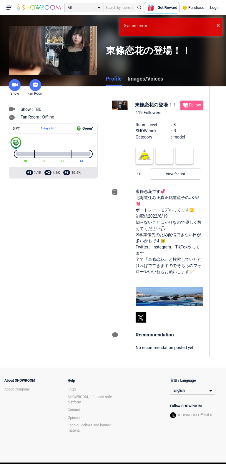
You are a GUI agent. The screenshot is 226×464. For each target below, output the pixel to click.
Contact (74, 410)
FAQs (72, 389)
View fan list (175, 174)
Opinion (74, 417)
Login (215, 7)
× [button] (218, 25)
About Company (17, 389)
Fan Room (35, 87)
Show (15, 87)
